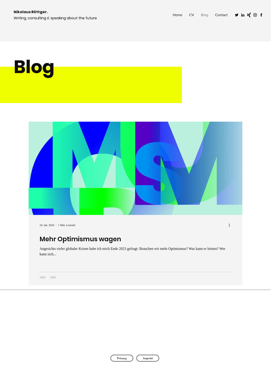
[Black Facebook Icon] (261, 15)
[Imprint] (147, 358)
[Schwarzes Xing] (249, 15)
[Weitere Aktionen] (230, 225)
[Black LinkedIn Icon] (243, 15)
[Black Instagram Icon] (255, 15)
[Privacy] (121, 358)
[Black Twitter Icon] (236, 15)
